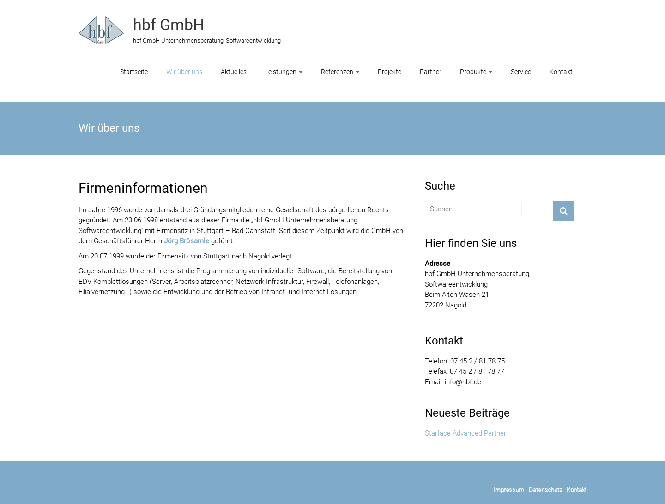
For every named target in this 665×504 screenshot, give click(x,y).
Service (521, 71)
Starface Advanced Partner (465, 433)
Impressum (509, 489)
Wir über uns (184, 71)
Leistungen (280, 71)
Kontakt (561, 71)
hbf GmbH (168, 24)
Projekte (389, 71)
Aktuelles (234, 71)
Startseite (134, 71)
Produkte (473, 71)
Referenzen (337, 71)
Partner (430, 71)
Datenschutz (545, 489)
